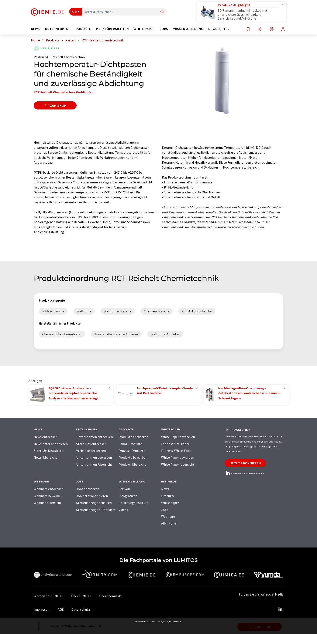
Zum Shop (55, 105)
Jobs (164, 510)
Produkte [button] (82, 29)
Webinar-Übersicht (47, 503)
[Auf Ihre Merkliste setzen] (248, 29)
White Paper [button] (144, 29)
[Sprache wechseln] (272, 29)
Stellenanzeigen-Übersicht (96, 510)
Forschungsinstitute (133, 503)
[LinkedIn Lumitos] (280, 609)
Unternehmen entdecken (94, 437)
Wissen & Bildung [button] (188, 29)
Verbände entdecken (91, 450)
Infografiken (128, 496)
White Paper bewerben (177, 457)
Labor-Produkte (130, 444)
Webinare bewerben (48, 496)
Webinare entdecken (48, 489)
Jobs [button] (164, 29)
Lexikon (124, 489)
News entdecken (46, 437)
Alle (74, 12)
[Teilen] (260, 29)
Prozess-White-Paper (177, 450)
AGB (61, 609)
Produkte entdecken (133, 437)
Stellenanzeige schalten (94, 503)
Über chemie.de (110, 596)
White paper (170, 503)
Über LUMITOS (81, 596)
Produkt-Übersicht (132, 464)
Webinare (168, 516)
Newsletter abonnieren (51, 444)
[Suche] (162, 12)
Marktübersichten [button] (112, 29)
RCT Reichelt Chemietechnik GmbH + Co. (63, 92)
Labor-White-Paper (175, 444)
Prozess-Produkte (132, 450)
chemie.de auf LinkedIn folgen (244, 473)
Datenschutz (80, 609)
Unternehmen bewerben (94, 457)
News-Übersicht (45, 457)
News (165, 489)
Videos (123, 510)
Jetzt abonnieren (245, 463)
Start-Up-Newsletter (49, 450)
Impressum (42, 609)
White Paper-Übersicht (177, 464)
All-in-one (168, 523)
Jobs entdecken (87, 489)
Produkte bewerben (133, 457)
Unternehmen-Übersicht (94, 464)
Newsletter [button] (218, 29)
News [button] (35, 29)
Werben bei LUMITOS (49, 596)
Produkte (168, 496)
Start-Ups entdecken (91, 444)
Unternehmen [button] (57, 29)
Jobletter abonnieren (92, 496)
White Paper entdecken (178, 437)
